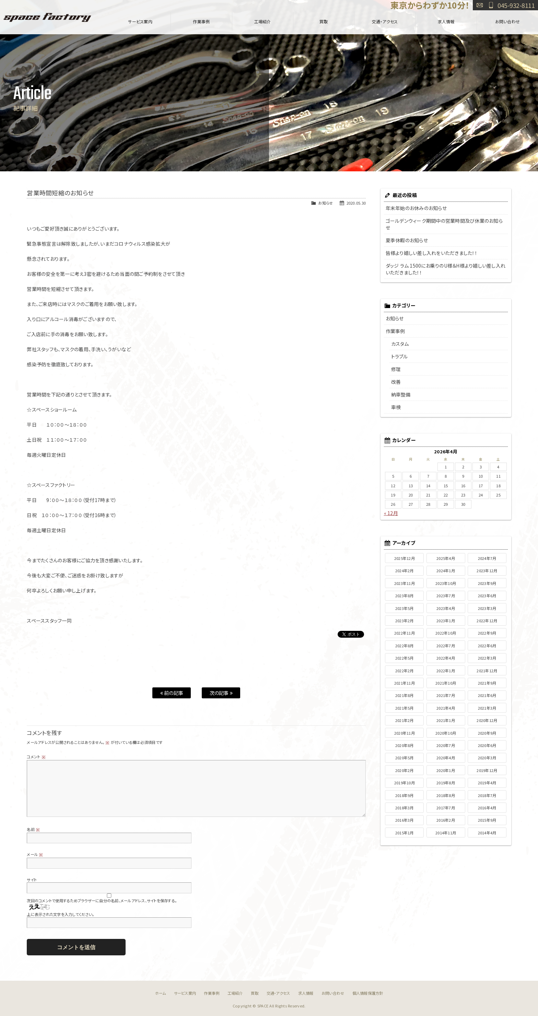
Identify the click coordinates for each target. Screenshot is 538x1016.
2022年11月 (404, 633)
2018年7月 (487, 795)
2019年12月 (487, 770)
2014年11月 (445, 832)
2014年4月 (487, 832)
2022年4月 (445, 658)
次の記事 (221, 692)
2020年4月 (445, 757)
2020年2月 (404, 770)
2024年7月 (487, 558)
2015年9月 (487, 820)
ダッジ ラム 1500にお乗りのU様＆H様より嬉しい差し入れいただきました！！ (446, 269)
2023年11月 (404, 583)
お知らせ (325, 203)
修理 (396, 369)
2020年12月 (487, 720)
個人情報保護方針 (367, 993)
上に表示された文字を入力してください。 (60, 914)
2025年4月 (445, 558)
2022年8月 (404, 645)
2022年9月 (487, 633)
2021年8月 (404, 695)
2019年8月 (445, 782)
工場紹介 (262, 21)
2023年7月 (445, 595)
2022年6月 (487, 645)
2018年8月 (445, 795)
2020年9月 (487, 733)
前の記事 (172, 692)
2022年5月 (404, 658)
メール (35, 854)
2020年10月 (445, 733)
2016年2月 (445, 820)
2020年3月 (487, 757)
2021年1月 (445, 720)
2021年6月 (487, 695)
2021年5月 (404, 708)
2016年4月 (487, 807)
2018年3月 (404, 807)
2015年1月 (404, 832)
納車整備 (401, 394)
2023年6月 (487, 595)
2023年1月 (445, 620)
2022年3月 (487, 658)
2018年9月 (404, 795)
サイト (32, 879)
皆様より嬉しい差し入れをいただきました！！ (431, 252)
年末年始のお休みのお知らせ (416, 208)
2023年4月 (445, 608)
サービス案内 (140, 21)
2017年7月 (445, 807)
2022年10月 (445, 633)
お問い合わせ (480, 5)
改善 (396, 381)
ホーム (160, 993)
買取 (323, 21)
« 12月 (391, 513)
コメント (36, 756)
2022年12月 (487, 620)
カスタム (400, 343)
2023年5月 (404, 608)
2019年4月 (487, 782)
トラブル (399, 356)
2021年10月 (445, 683)
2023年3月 (487, 608)
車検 (396, 407)
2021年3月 (487, 708)
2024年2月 (404, 570)
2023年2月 (404, 620)
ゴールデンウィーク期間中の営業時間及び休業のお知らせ (444, 224)
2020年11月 (404, 733)
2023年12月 (487, 570)
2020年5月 (404, 757)
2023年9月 (487, 583)
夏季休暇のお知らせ (407, 240)
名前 (33, 829)
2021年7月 (445, 695)
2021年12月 (487, 670)
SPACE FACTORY (47, 17)
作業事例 (201, 21)
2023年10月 (445, 583)
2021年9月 (487, 683)
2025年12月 (404, 558)
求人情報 (446, 21)
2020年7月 (445, 745)
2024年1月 (445, 570)
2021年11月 (404, 683)
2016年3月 (404, 820)
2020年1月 (445, 770)
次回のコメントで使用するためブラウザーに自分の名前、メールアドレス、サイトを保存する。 (102, 900)
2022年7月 (445, 645)
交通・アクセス (385, 21)
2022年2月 (404, 670)
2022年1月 (445, 670)
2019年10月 (404, 782)
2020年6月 (487, 745)
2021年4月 (445, 708)
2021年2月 (404, 720)
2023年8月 (404, 595)
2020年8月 (404, 745)
